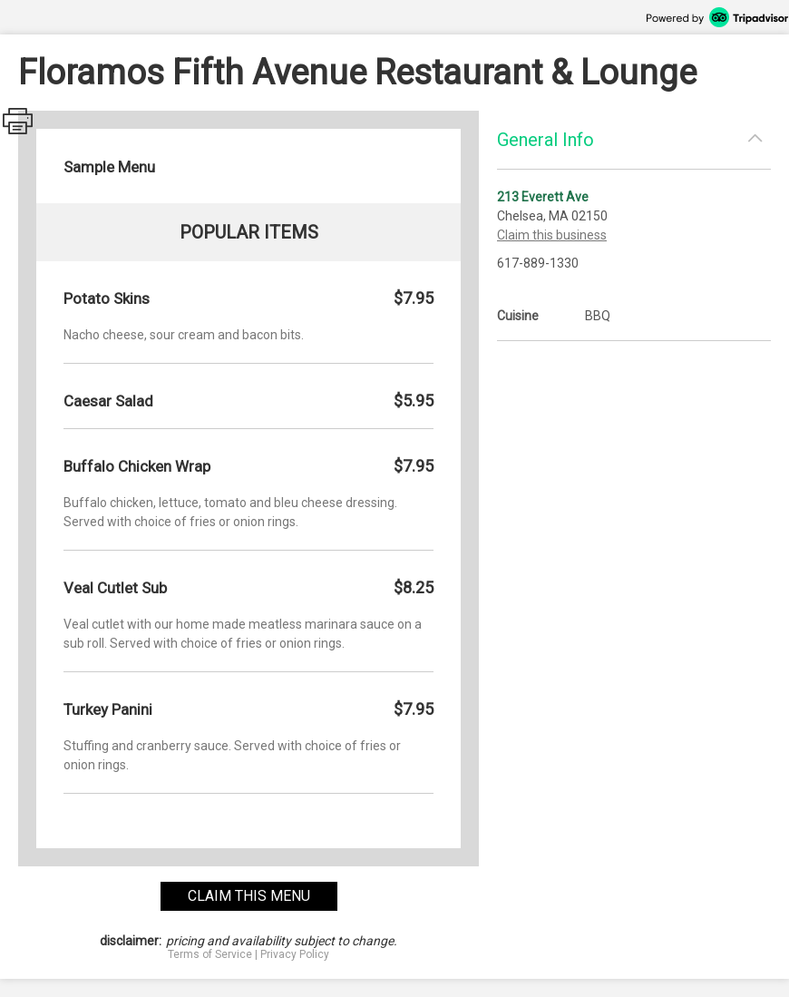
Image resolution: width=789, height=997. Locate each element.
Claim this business (552, 235)
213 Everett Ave (543, 197)
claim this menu (249, 895)
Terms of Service (210, 954)
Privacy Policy (294, 954)
